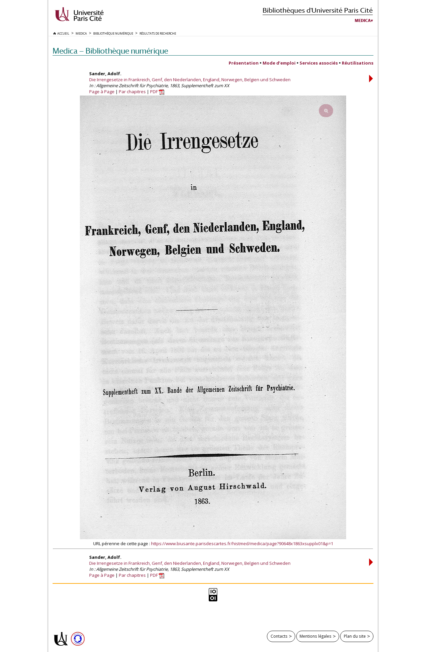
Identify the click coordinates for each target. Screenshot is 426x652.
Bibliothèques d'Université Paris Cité (318, 10)
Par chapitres (132, 92)
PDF (157, 92)
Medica (363, 20)
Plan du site (355, 636)
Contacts (279, 636)
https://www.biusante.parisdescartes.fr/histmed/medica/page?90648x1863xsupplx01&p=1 (242, 543)
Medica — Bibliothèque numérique (110, 50)
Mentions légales (315, 636)
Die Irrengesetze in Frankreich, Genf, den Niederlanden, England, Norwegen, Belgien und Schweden (190, 80)
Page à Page (101, 92)
